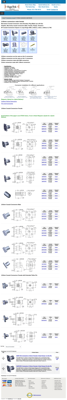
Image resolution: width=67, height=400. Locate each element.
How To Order (44, 387)
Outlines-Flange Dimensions (9, 101)
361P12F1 (44, 216)
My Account (44, 386)
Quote (56, 126)
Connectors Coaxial (10, 18)
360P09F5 (44, 176)
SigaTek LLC (10, 398)
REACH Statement (58, 389)
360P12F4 (44, 162)
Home (3, 18)
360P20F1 (44, 131)
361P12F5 (44, 266)
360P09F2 (44, 143)
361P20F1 (44, 218)
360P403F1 (44, 287)
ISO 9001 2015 (58, 380)
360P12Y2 (44, 195)
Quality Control (58, 382)
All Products (31, 382)
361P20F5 (44, 268)
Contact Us (54, 9)
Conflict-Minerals (58, 385)
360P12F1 (44, 128)
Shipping (43, 382)
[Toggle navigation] (4, 2)
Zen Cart (19, 398)
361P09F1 (44, 213)
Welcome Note (32, 383)
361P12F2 (44, 233)
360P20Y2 (44, 198)
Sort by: (2, 346)
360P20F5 (44, 181)
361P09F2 (44, 230)
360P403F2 (44, 303)
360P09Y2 (44, 193)
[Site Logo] (12, 7)
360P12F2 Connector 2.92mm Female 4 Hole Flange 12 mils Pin (34, 356)
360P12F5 (44, 179)
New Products (31, 387)
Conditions (44, 385)
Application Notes (58, 383)
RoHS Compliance (58, 386)
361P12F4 (44, 249)
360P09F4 (44, 160)
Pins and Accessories (7, 103)
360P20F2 (44, 148)
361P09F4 (44, 247)
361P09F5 (44, 264)
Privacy (43, 383)
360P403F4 (44, 320)
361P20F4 (44, 252)
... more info (57, 359)
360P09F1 (44, 126)
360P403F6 (44, 337)
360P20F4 (44, 164)
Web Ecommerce (37, 395)
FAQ (29, 385)
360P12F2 (44, 145)
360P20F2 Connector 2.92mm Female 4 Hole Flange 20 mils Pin (34, 366)
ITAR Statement (58, 387)
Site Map (30, 386)
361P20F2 (44, 235)
